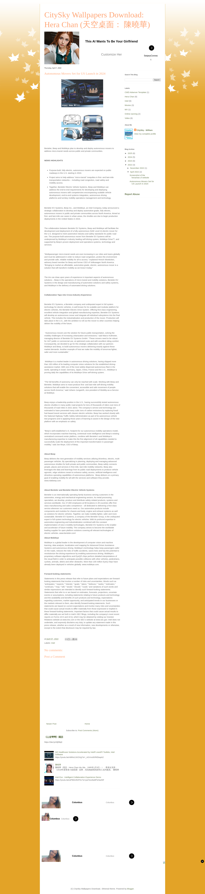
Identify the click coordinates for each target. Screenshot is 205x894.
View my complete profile (145, 134)
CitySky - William (145, 130)
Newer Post (51, 724)
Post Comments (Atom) (88, 730)
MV (126, 109)
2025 (130, 153)
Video (127, 118)
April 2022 (134, 172)
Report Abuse (132, 194)
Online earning (131, 114)
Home (87, 724)
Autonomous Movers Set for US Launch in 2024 (142, 182)
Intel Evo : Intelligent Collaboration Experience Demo (78, 777)
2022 (130, 165)
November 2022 (137, 168)
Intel (53, 643)
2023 (130, 161)
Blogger (130, 889)
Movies (128, 105)
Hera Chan (129, 96)
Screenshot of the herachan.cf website (139, 176)
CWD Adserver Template (135, 92)
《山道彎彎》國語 (53, 737)
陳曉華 (58, 765)
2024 (130, 157)
